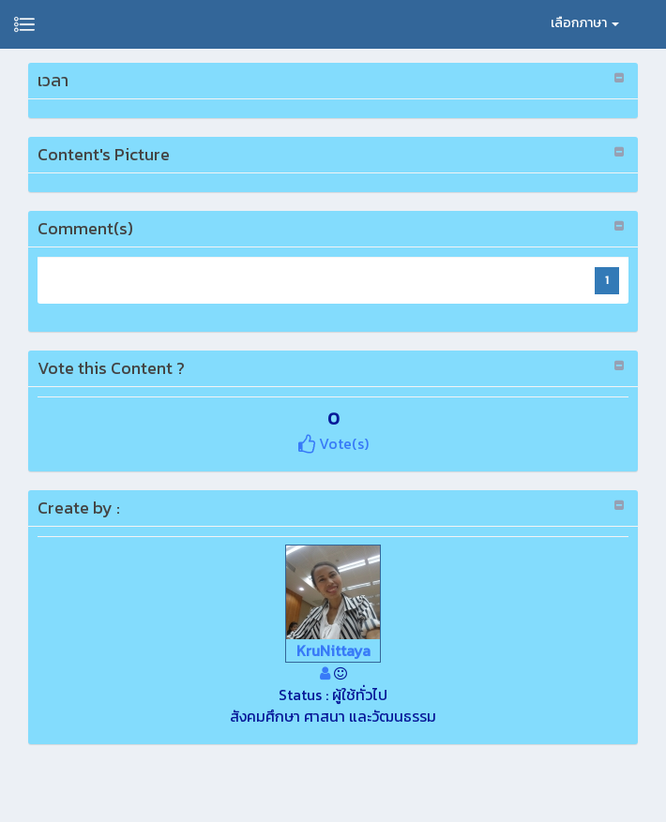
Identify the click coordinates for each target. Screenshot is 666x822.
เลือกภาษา (585, 23)
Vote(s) (333, 443)
